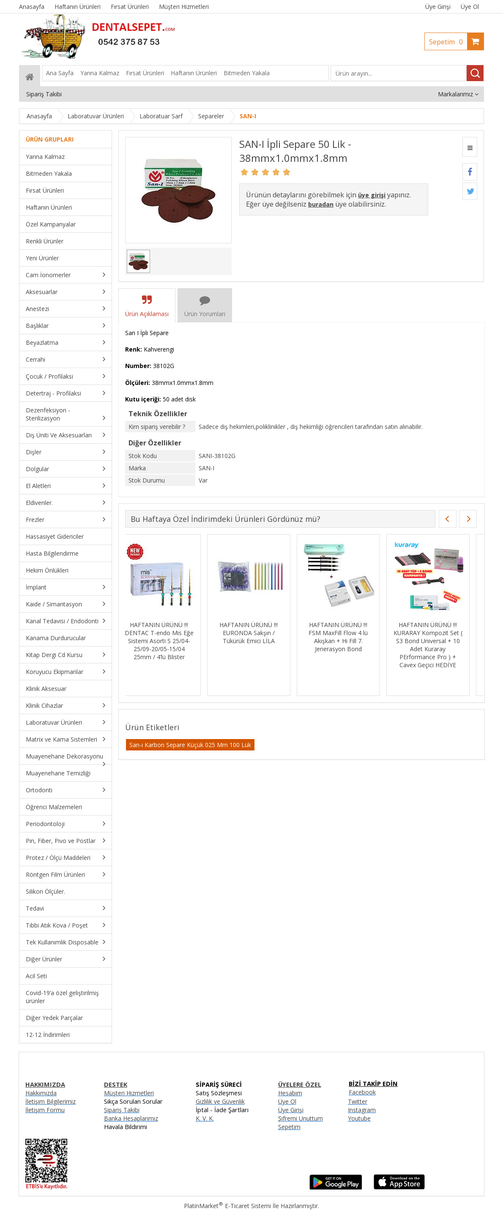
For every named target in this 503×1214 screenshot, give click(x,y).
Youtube (359, 1118)
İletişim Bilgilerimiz (50, 1101)
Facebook (362, 1092)
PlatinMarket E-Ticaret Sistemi (227, 1206)
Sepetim (448, 41)
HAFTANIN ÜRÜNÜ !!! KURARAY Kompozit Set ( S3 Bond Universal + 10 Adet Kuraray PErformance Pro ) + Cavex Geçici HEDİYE (435, 645)
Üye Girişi (438, 7)
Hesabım (290, 1093)
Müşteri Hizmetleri (129, 1093)
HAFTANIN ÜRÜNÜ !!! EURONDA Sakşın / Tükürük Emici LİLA (256, 633)
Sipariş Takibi (121, 1110)
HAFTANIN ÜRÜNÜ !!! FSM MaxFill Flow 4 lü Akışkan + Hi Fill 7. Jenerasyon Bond (346, 637)
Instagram (362, 1110)
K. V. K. (205, 1118)
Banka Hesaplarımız (131, 1118)
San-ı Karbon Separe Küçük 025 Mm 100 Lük (190, 745)
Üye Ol (470, 7)
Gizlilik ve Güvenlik (220, 1101)
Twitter (357, 1101)
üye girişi (371, 195)
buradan (321, 204)
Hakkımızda (41, 1093)
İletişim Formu (45, 1110)
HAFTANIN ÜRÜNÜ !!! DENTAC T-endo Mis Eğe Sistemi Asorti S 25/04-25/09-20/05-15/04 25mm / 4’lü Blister (166, 641)
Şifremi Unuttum (300, 1118)
